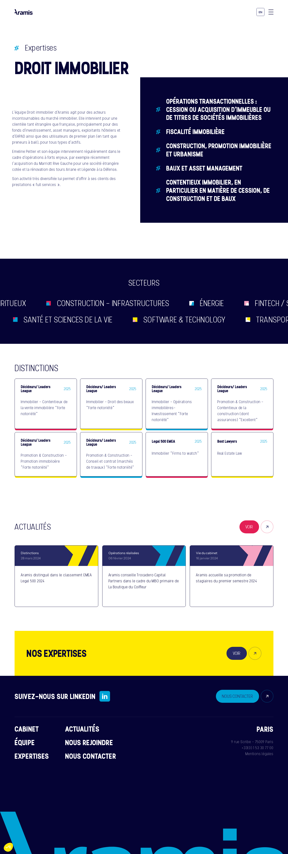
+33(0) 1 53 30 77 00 (257, 747)
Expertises (41, 48)
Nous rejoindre (89, 742)
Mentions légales (259, 753)
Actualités (82, 729)
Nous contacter (90, 756)
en (260, 12)
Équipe (25, 742)
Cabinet (27, 729)
